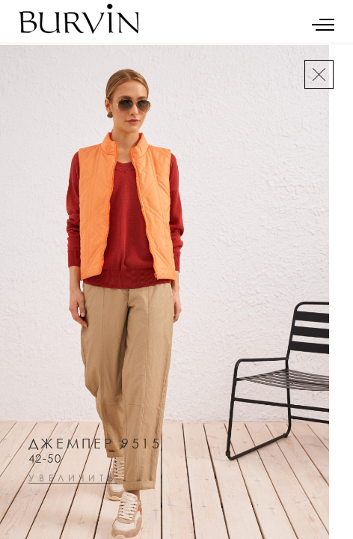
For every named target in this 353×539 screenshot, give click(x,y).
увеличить (72, 479)
